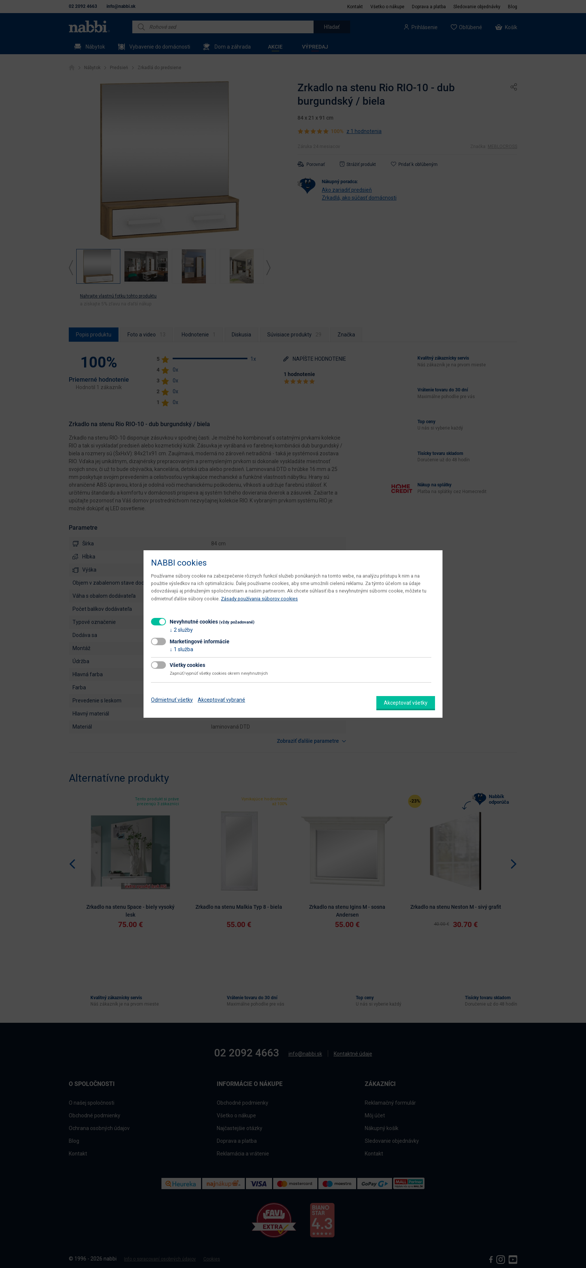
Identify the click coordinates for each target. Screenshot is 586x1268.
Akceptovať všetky (406, 703)
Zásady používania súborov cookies (259, 598)
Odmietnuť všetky (172, 700)
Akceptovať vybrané (221, 700)
